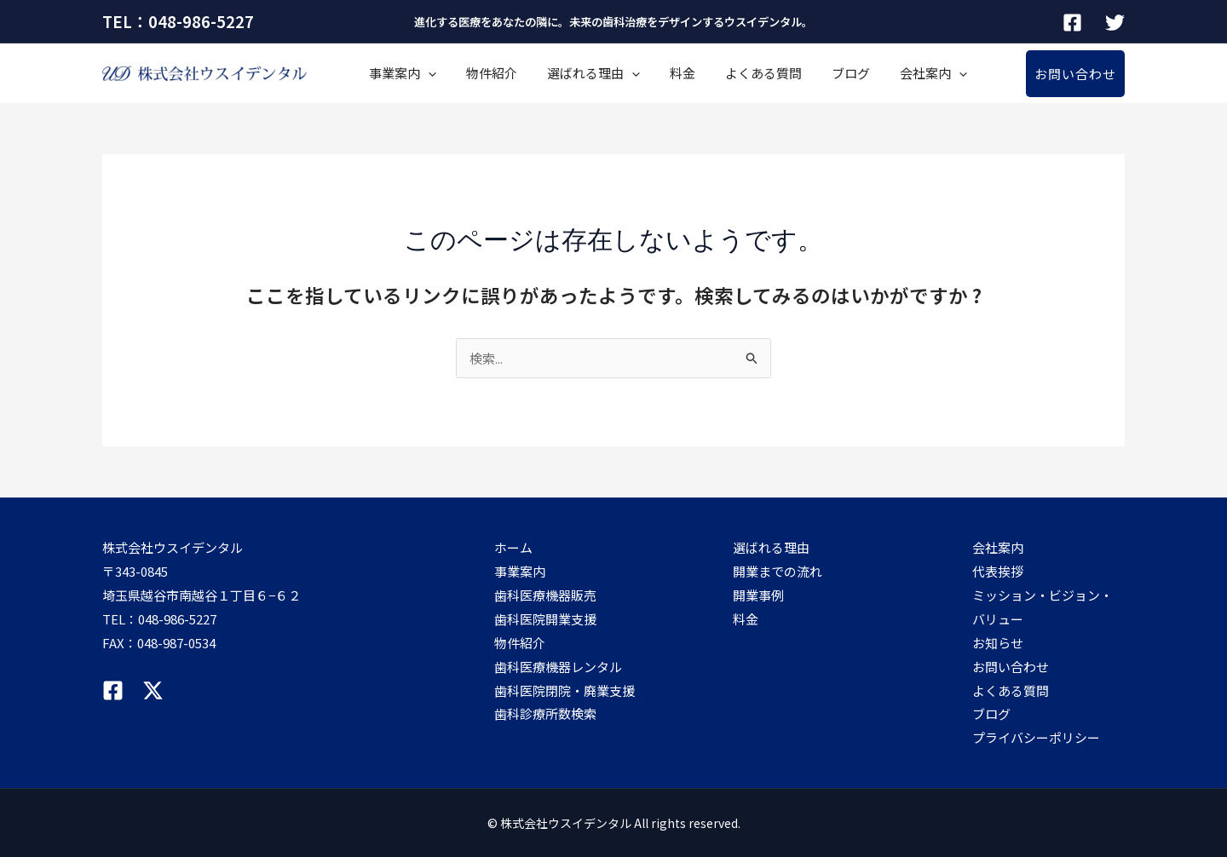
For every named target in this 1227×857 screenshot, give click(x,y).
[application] (421, 73)
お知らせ (997, 643)
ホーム (513, 547)
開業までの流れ (777, 571)
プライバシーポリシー (1036, 737)
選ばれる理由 (561, 73)
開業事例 (758, 595)
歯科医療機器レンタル (558, 667)
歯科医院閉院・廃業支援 (564, 690)
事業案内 (395, 73)
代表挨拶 (997, 571)
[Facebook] (1072, 22)
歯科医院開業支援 (545, 619)
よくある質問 (705, 73)
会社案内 (850, 73)
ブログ (780, 73)
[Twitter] (1115, 22)
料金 (637, 73)
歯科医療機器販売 (545, 595)
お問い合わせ (1010, 667)
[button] (1075, 73)
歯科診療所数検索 (545, 713)
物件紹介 (472, 73)
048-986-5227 (177, 619)
